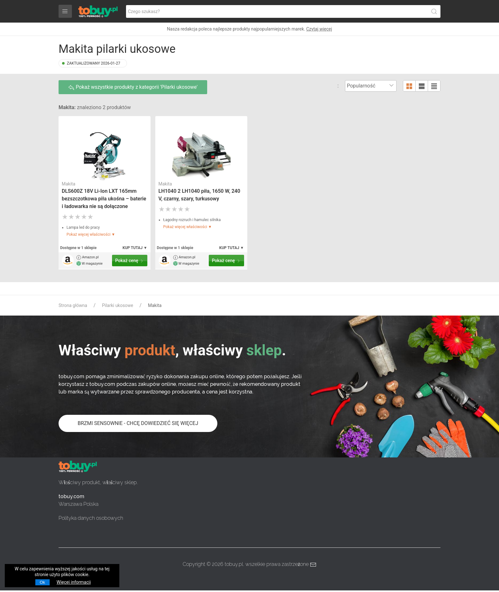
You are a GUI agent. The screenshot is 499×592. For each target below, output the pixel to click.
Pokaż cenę (129, 260)
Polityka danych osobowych (91, 518)
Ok (42, 582)
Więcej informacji (74, 582)
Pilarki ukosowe (117, 305)
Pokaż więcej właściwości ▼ (91, 234)
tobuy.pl (234, 564)
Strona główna (73, 305)
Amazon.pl (87, 257)
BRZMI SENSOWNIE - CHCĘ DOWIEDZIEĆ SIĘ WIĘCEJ (138, 423)
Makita (68, 183)
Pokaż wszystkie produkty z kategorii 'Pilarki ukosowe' (133, 87)
